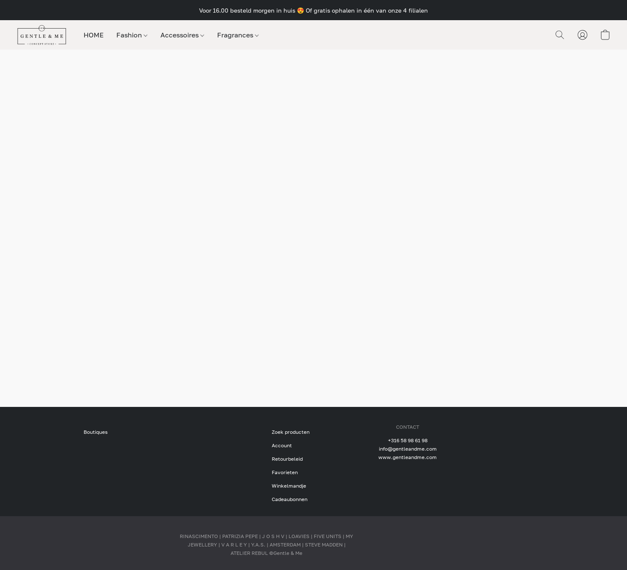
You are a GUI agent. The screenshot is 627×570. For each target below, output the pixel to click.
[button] (42, 34)
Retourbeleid (287, 459)
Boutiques (96, 432)
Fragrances (238, 35)
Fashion (131, 35)
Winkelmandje (289, 486)
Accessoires (182, 35)
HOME (94, 35)
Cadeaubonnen (289, 499)
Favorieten (285, 472)
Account (282, 445)
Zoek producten (291, 432)
